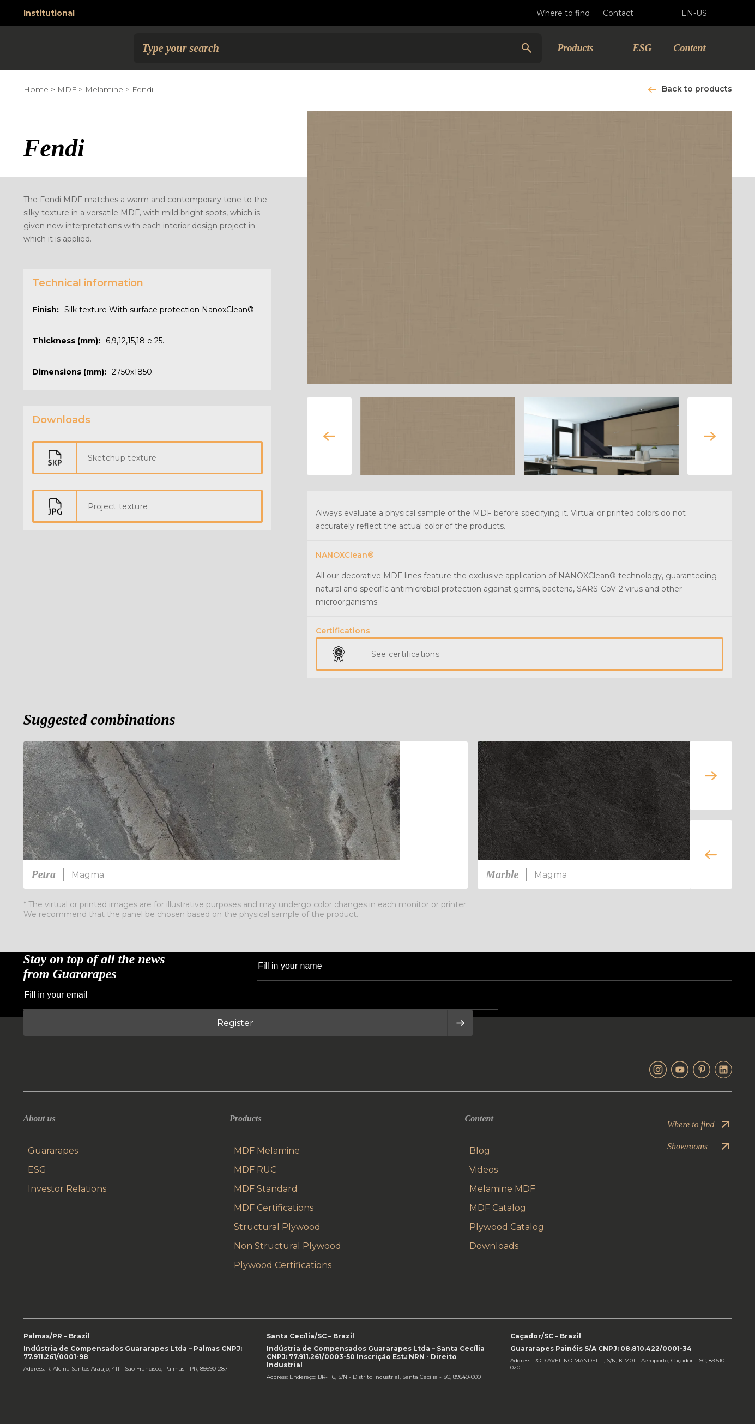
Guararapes (53, 1150)
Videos (483, 1169)
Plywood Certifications (282, 1265)
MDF (66, 89)
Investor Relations (67, 1189)
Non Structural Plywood (287, 1246)
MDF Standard (266, 1189)
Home (36, 89)
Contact (627, 13)
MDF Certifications (273, 1208)
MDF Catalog (497, 1208)
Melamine (104, 89)
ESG (641, 48)
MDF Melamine (267, 1150)
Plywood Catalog (506, 1227)
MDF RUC (255, 1169)
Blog (479, 1150)
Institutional (49, 13)
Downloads (493, 1246)
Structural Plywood (277, 1227)
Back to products (697, 89)
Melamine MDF (502, 1189)
